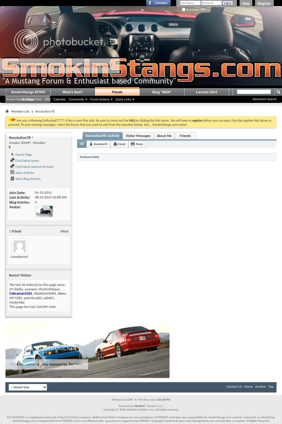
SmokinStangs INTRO (28, 92)
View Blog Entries (25, 179)
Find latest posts (24, 160)
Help (246, 4)
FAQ (48, 99)
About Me (164, 136)
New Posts (34, 99)
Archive (260, 386)
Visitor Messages (138, 136)
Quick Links (123, 99)
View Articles (22, 173)
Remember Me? (194, 9)
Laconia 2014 (206, 92)
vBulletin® (140, 406)
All (81, 144)
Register (264, 4)
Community (76, 99)
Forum (117, 92)
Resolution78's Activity (103, 136)
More (65, 231)
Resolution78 (100, 144)
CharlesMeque (49, 289)
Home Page (21, 154)
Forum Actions (99, 99)
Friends (185, 136)
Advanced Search (264, 99)
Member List (20, 111)
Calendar (59, 99)
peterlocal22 (33, 298)
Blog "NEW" (161, 92)
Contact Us (234, 386)
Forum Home (16, 99)
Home (248, 386)
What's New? (73, 92)
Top (270, 386)
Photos (139, 144)
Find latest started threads (31, 167)
